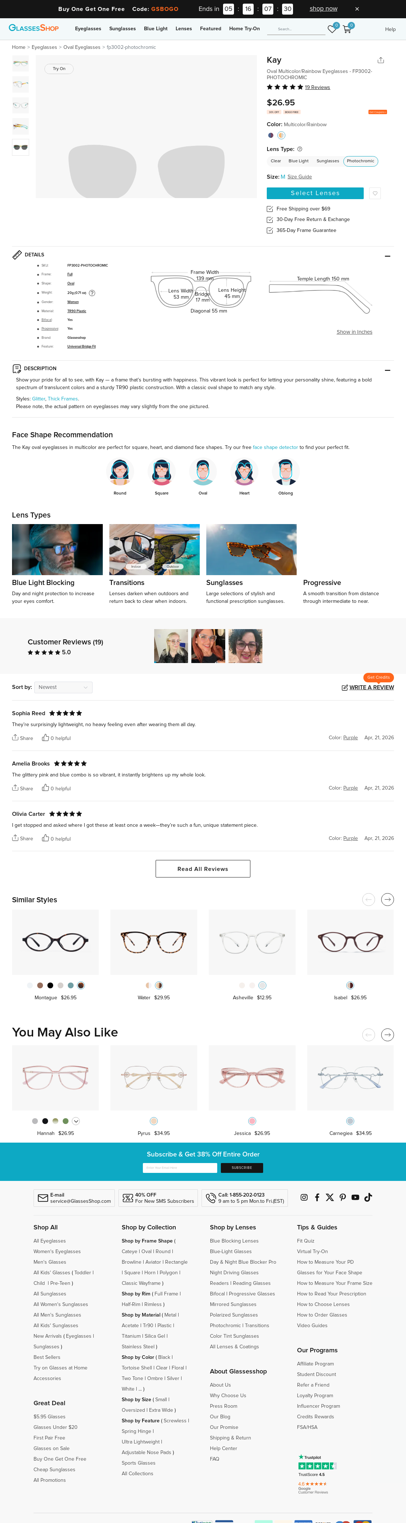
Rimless (153, 1304)
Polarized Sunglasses (234, 1315)
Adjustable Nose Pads (146, 1452)
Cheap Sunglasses (54, 1469)
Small (161, 1399)
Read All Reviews (203, 869)
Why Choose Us (228, 1395)
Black (164, 1357)
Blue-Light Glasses (231, 1251)
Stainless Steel (138, 1346)
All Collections (137, 1473)
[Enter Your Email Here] (180, 1168)
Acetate (130, 1325)
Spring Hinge (136, 1431)
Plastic (164, 1325)
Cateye (129, 1251)
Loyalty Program (315, 1395)
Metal (170, 1315)
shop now (323, 8)
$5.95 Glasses (50, 1416)
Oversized (133, 1410)
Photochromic (360, 161)
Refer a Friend (313, 1385)
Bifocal (47, 320)
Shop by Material (141, 1315)
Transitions (257, 1325)
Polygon (169, 1272)
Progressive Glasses (252, 1294)
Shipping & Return (230, 1438)
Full (70, 274)
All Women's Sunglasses (61, 1304)
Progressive (50, 328)
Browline (131, 1262)
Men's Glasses (50, 1262)
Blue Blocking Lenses (234, 1241)
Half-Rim (131, 1304)
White (128, 1389)
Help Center (223, 1448)
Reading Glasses (252, 1283)
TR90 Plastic (76, 311)
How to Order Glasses (322, 1315)
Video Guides (312, 1325)
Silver (173, 1378)
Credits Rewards (315, 1416)
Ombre (155, 1378)
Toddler (82, 1272)
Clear (276, 161)
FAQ (214, 1459)
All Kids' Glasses (52, 1272)
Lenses (184, 28)
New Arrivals (48, 1336)
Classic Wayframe (141, 1283)
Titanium (131, 1336)
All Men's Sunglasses (57, 1315)
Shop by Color (138, 1357)
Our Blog (220, 1416)
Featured (210, 28)
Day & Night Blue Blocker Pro (243, 1262)
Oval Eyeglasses (82, 47)
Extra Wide (161, 1410)
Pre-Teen (60, 1283)
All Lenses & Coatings (234, 1346)
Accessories (47, 1378)
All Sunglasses (50, 1294)
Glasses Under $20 (56, 1427)
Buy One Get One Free (60, 1459)
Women (73, 302)
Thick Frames (63, 399)
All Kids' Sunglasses (56, 1325)
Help (390, 29)
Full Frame (166, 1294)
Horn (150, 1272)
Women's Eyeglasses (57, 1251)
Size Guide (300, 176)
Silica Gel (155, 1336)
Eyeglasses (88, 28)
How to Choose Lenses (323, 1304)
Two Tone (132, 1378)
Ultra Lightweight (141, 1442)
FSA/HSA (307, 1427)
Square (132, 1272)
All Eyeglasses (50, 1241)
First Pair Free (49, 1438)
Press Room (223, 1406)
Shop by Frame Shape (147, 1241)
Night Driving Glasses (234, 1272)
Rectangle (176, 1262)
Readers (219, 1283)
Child (40, 1283)
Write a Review (372, 687)
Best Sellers (47, 1357)
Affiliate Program (315, 1364)
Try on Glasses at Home (60, 1368)
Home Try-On (244, 28)
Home (19, 47)
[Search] (296, 29)
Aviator (153, 1262)
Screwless (175, 1420)
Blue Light (156, 28)
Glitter (38, 399)
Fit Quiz (306, 1241)
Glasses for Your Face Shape (329, 1272)
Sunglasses (122, 28)
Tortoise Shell (137, 1368)
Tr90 (148, 1325)
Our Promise (224, 1427)
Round (163, 1251)
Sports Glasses (139, 1463)
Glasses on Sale (52, 1448)
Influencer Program (318, 1406)
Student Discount (316, 1374)
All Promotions (50, 1480)
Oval (70, 283)
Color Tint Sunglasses (234, 1336)
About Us (220, 1385)
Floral (178, 1368)
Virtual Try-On (312, 1251)
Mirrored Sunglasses (233, 1304)
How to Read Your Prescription (331, 1294)
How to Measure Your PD (325, 1262)
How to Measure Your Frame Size (334, 1283)
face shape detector (275, 447)
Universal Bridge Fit (81, 346)
